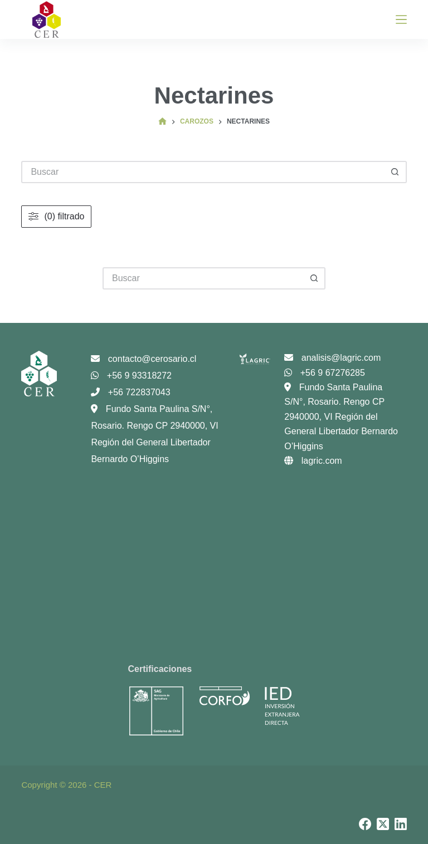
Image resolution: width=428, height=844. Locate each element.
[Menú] (401, 19)
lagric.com (313, 460)
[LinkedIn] (401, 824)
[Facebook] (365, 824)
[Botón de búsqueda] (314, 278)
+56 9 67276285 (324, 372)
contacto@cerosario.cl (143, 359)
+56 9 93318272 (131, 375)
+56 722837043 (130, 392)
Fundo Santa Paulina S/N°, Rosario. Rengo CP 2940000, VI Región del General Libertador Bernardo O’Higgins (341, 416)
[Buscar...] (203, 278)
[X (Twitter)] (383, 824)
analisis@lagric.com (332, 357)
